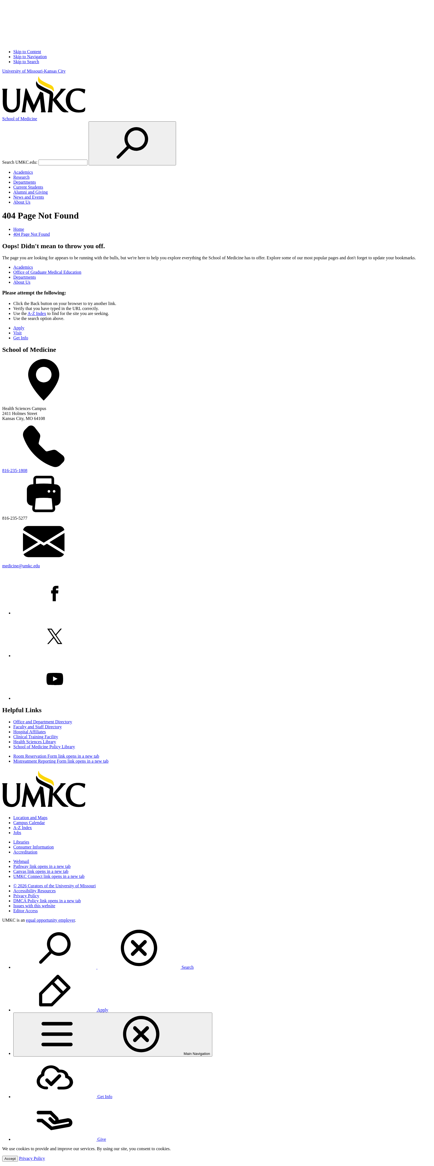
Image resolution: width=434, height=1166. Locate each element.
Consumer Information (33, 847)
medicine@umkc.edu (21, 565)
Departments (24, 182)
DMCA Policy (47, 900)
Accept (10, 1159)
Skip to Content (27, 51)
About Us (21, 202)
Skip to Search (26, 61)
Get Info (20, 337)
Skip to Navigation (30, 56)
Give (59, 1139)
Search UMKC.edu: (19, 162)
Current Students (28, 187)
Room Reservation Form (56, 756)
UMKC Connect (48, 876)
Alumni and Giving (30, 192)
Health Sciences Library (34, 741)
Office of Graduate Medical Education (47, 272)
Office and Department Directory (42, 721)
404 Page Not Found (31, 234)
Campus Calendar (29, 822)
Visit (17, 332)
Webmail (21, 861)
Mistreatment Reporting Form (60, 761)
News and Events (28, 197)
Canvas (40, 871)
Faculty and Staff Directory (37, 726)
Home (18, 229)
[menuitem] (222, 948)
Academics (23, 172)
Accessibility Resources (34, 890)
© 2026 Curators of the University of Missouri (54, 885)
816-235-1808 (14, 470)
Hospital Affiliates (29, 731)
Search (103, 967)
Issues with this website (34, 905)
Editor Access (25, 910)
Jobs (17, 832)
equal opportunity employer (50, 920)
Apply (18, 328)
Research (21, 177)
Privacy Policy (26, 895)
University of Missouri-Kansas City (34, 71)
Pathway (42, 866)
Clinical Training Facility (35, 736)
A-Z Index (37, 313)
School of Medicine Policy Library (44, 746)
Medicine (19, 118)
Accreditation (25, 852)
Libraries (21, 842)
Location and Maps (30, 817)
